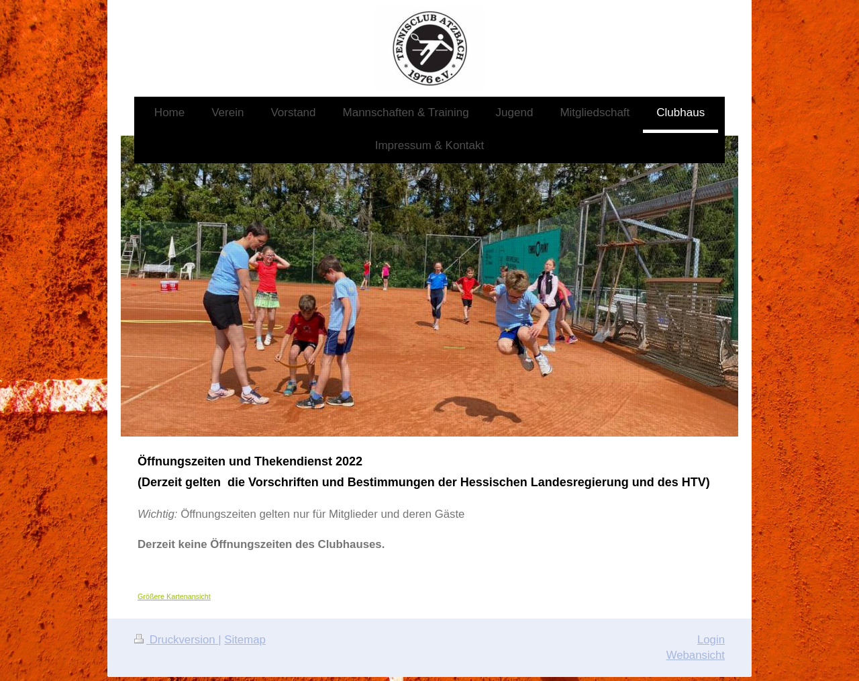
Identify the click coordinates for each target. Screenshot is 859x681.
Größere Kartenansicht (174, 596)
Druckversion (176, 639)
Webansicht (695, 655)
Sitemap (245, 639)
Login (711, 639)
